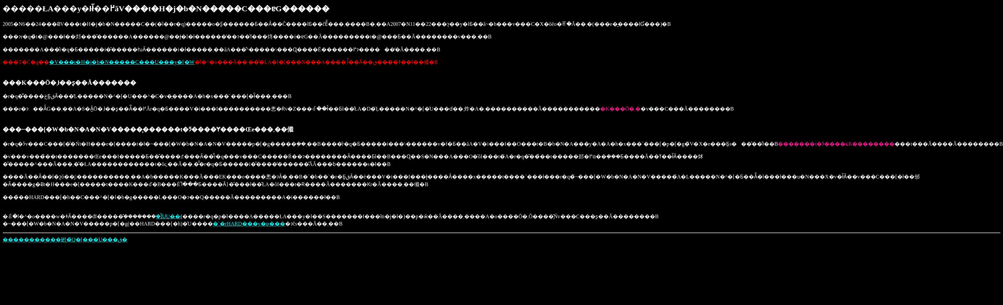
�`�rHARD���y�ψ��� (249, 224)
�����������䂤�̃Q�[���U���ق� (65, 239)
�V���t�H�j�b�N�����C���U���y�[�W (121, 62)
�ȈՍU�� (168, 216)
